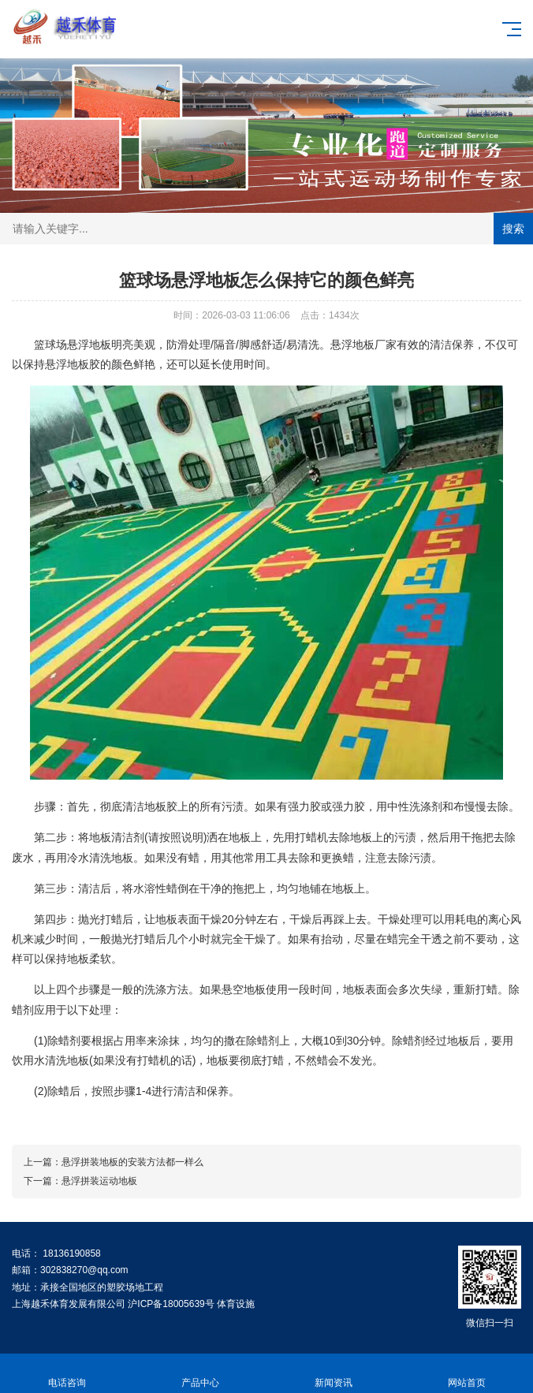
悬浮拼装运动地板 (99, 1180)
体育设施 (236, 1303)
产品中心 (199, 1373)
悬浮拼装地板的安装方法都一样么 (132, 1162)
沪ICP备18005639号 (171, 1303)
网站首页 (466, 1373)
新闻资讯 (333, 1373)
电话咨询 (66, 1373)
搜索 (513, 228)
